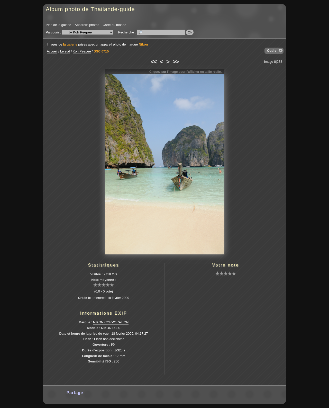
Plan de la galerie (58, 25)
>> (175, 61)
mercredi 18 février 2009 (111, 298)
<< (153, 61)
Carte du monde (114, 25)
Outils (271, 50)
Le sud (65, 51)
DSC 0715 (101, 51)
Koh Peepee (82, 51)
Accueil (52, 51)
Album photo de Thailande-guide (90, 9)
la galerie (70, 44)
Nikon (143, 44)
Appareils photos (87, 25)
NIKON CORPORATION (111, 322)
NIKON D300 (110, 328)
